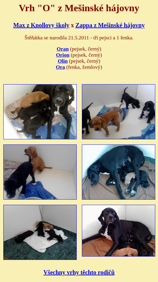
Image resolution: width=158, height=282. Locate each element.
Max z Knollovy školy (41, 25)
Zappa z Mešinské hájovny (110, 25)
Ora (60, 67)
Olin (63, 61)
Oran (63, 49)
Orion (62, 55)
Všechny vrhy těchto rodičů (79, 272)
